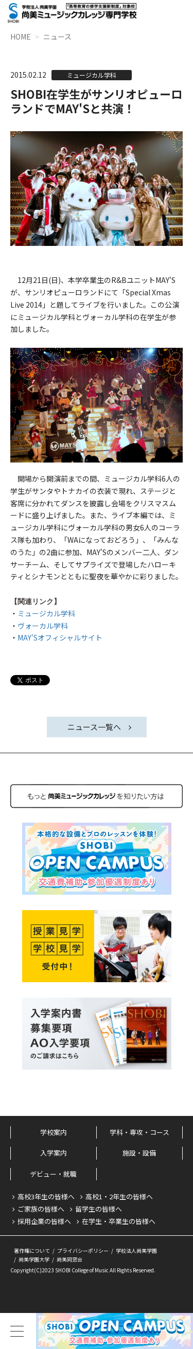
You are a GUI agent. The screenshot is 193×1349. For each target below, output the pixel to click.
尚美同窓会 (69, 1259)
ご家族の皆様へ (40, 1209)
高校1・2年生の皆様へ (119, 1196)
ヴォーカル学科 (42, 625)
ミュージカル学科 (46, 613)
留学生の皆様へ (98, 1209)
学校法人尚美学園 (136, 1250)
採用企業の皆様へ (44, 1221)
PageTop (167, 1291)
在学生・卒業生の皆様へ (118, 1221)
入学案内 (53, 1153)
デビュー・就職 (53, 1174)
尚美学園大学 (34, 1259)
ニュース (57, 36)
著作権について (32, 1250)
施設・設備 (139, 1153)
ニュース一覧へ (94, 726)
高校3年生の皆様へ (46, 1196)
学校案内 (53, 1132)
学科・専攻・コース (139, 1132)
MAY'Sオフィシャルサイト (59, 637)
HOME (20, 36)
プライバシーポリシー (83, 1250)
